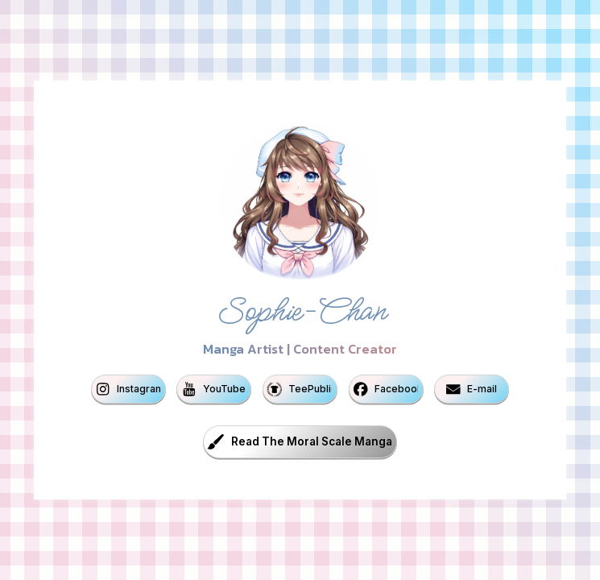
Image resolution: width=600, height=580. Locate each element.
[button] (128, 389)
